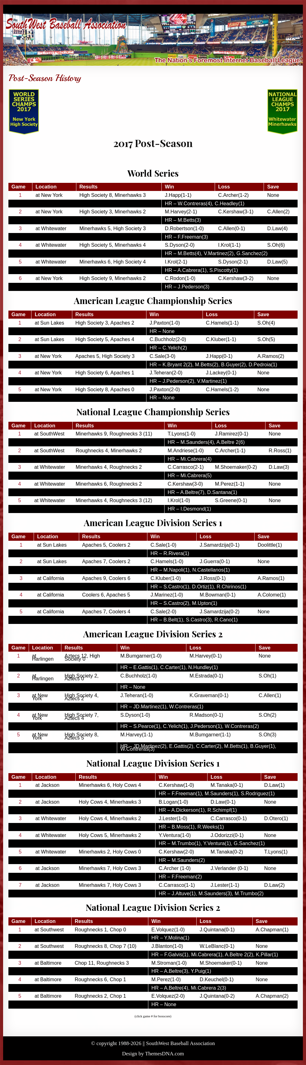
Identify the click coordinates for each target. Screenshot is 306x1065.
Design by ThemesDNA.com (153, 1054)
